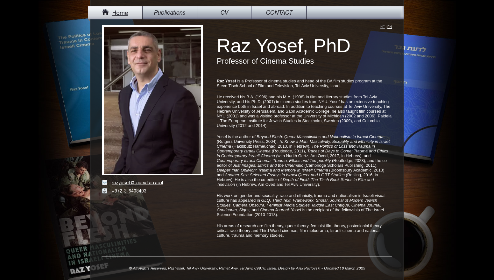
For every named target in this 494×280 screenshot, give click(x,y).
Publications (170, 12)
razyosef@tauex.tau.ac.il (137, 182)
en (389, 27)
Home (115, 12)
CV (224, 12)
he (382, 27)
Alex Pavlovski (308, 268)
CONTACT (279, 12)
